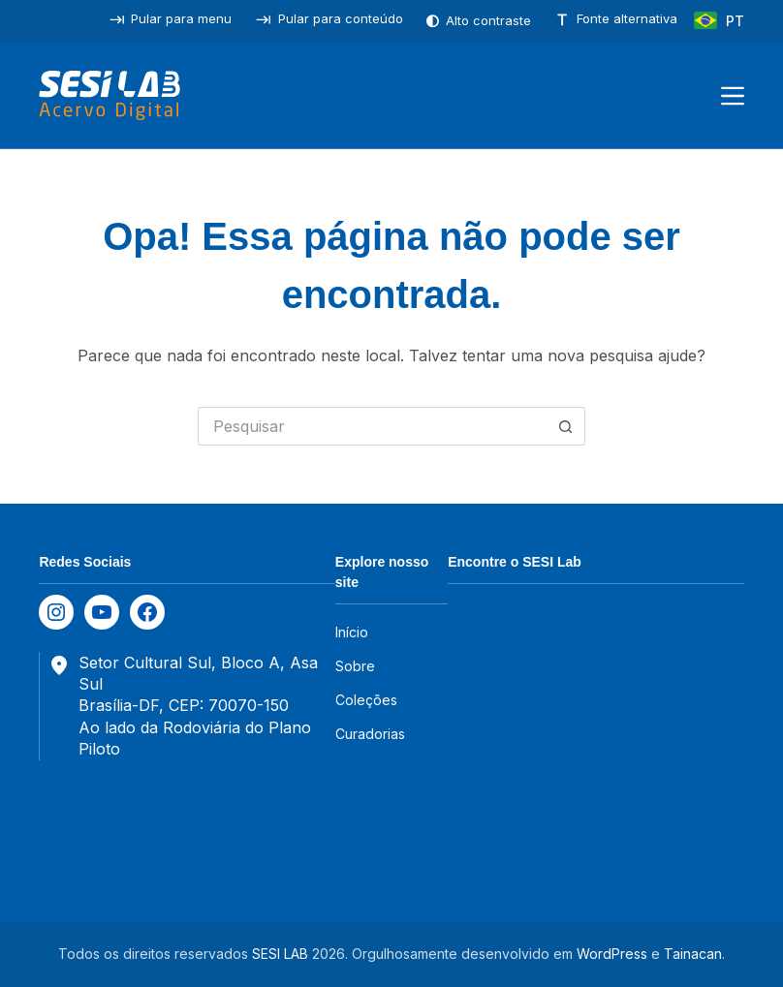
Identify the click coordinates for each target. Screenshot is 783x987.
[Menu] (732, 96)
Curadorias (370, 733)
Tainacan (693, 953)
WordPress (612, 953)
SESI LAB (280, 953)
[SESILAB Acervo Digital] (109, 96)
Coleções (366, 700)
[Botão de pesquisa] (566, 426)
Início (351, 632)
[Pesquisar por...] (372, 426)
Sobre (355, 666)
